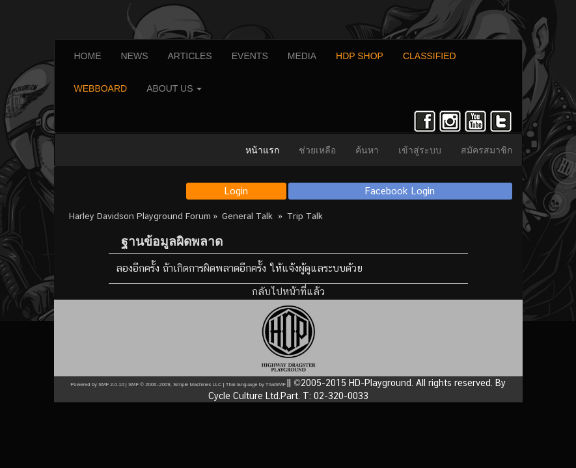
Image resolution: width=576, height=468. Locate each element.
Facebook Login (400, 190)
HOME (88, 56)
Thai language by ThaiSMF (256, 384)
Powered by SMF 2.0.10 (97, 384)
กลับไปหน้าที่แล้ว (288, 291)
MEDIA (302, 56)
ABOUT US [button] (174, 88)
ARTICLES (190, 56)
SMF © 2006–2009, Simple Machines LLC (175, 384)
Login (236, 190)
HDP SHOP (359, 56)
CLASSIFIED (429, 56)
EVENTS (250, 56)
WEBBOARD (101, 88)
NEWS (134, 56)
